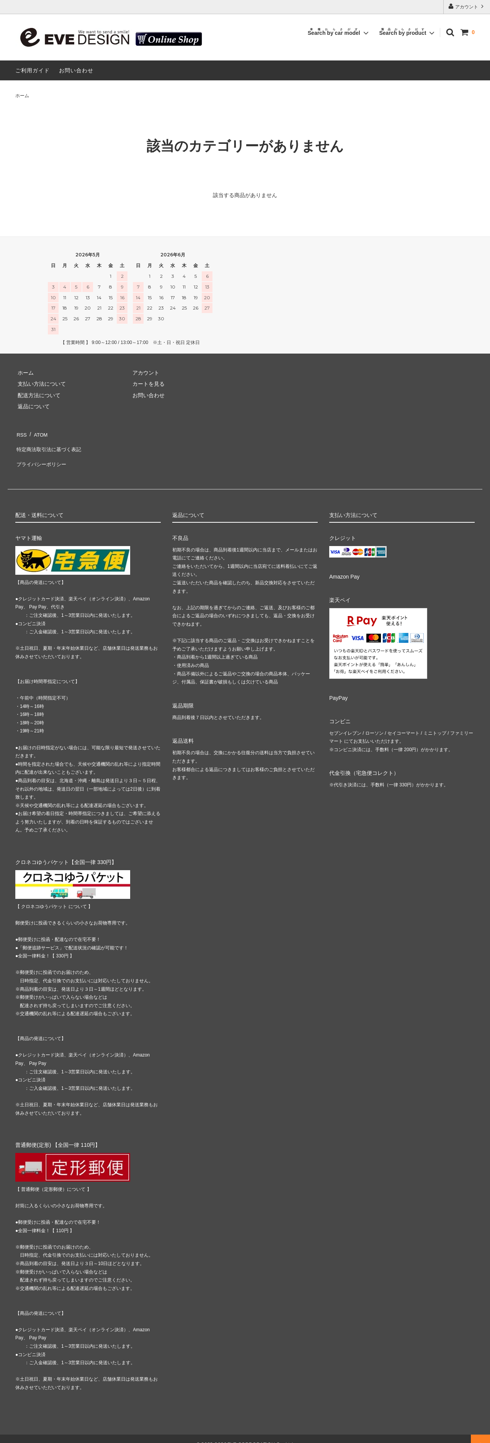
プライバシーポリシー (42, 455)
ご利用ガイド (32, 70)
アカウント (467, 6)
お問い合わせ (76, 70)
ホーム (22, 95)
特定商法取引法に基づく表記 (50, 444)
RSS (20, 433)
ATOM (38, 433)
